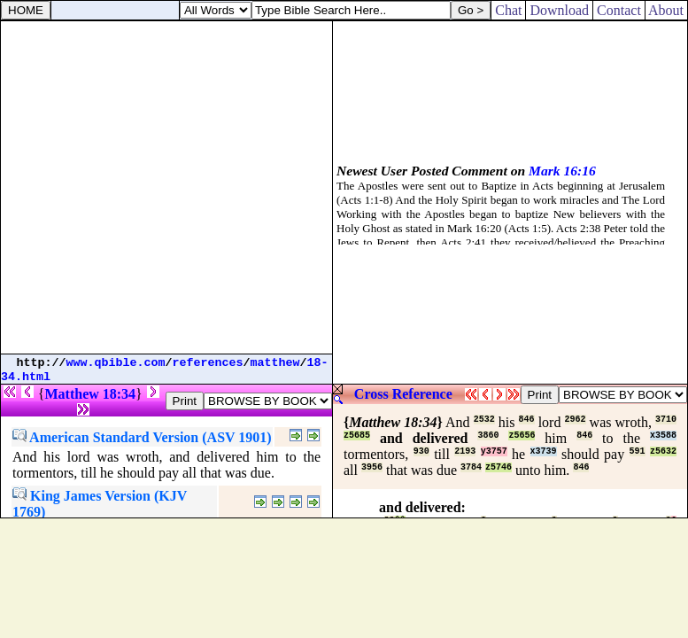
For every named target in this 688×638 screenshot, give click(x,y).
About (666, 10)
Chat (508, 10)
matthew (275, 363)
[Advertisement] (166, 187)
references (208, 363)
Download (559, 10)
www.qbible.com (116, 363)
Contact (619, 10)
